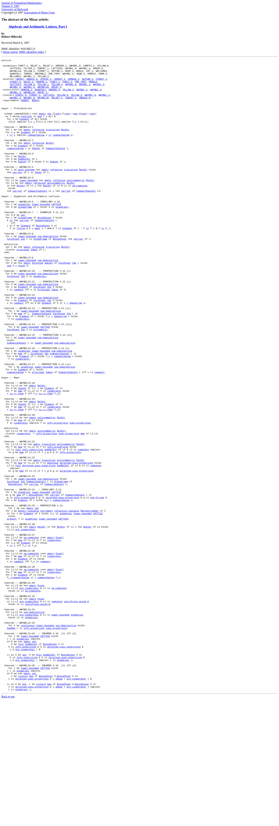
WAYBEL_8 (29, 92)
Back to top (8, 822)
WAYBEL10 (43, 92)
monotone (52, 543)
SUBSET (25, 108)
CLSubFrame (25, 236)
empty (42, 124)
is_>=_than (17, 479)
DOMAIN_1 (73, 83)
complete (83, 527)
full (18, 527)
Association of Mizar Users (39, 12)
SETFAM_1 (87, 83)
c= (50, 150)
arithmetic (40, 383)
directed (37, 303)
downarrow (75, 351)
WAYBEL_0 (70, 89)
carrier (17, 195)
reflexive (38, 144)
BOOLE (35, 108)
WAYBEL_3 (98, 89)
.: (57, 460)
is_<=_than (17, 460)
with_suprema (26, 192)
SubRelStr (24, 179)
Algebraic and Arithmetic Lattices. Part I (38, 26)
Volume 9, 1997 (10, 6)
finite (21, 262)
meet (37, 262)
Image (59, 802)
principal (23, 287)
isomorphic (22, 371)
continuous (28, 739)
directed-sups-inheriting (39, 547)
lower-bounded (28, 204)
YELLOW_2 (56, 89)
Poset (59, 633)
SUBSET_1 (59, 83)
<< (11, 643)
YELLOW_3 (67, 96)
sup (9, 307)
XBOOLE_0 (31, 83)
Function (26, 128)
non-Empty (46, 601)
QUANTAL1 (40, 96)
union (21, 307)
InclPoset (13, 275)
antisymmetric (76, 204)
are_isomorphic (25, 623)
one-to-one (97, 585)
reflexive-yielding (66, 601)
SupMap (11, 742)
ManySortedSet (90, 601)
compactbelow (36, 150)
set (49, 124)
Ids (23, 275)
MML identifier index (31, 51)
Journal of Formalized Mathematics (21, 2)
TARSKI (19, 83)
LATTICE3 (15, 89)
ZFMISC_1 (45, 83)
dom (40, 128)
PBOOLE (93, 86)
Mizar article (10, 51)
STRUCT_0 (15, 86)
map (20, 364)
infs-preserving (57, 495)
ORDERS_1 (41, 86)
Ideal (38, 195)
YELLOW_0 (29, 89)
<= (11, 150)
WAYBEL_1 (84, 89)
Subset (36, 166)
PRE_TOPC (80, 86)
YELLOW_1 (43, 89)
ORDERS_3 (54, 96)
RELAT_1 (28, 86)
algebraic (24, 233)
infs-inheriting (32, 527)
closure (23, 799)
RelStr (65, 144)
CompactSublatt (55, 166)
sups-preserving (79, 495)
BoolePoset (44, 249)
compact (19, 335)
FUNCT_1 (55, 86)
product (12, 611)
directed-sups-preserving (76, 543)
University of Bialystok (14, 9)
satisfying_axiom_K (76, 710)
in (11, 252)
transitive (53, 144)
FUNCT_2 (67, 86)
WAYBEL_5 (15, 92)
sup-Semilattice (48, 271)
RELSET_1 (56, 105)
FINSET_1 (101, 83)
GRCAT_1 (56, 92)
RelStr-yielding (28, 601)
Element (24, 131)
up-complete (80, 211)
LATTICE (56, 233)
